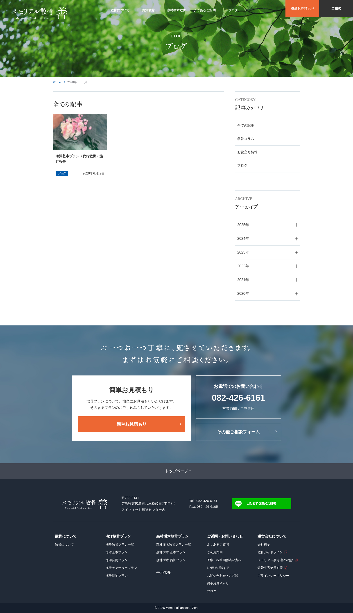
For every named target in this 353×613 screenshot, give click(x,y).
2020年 (72, 82)
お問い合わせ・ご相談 (222, 575)
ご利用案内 (215, 552)
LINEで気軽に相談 (261, 503)
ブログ (242, 165)
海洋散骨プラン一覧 (120, 544)
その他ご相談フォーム (238, 432)
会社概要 (264, 544)
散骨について (64, 544)
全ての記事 (245, 125)
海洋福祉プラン (117, 575)
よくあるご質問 (218, 544)
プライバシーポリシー (273, 575)
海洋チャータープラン (121, 568)
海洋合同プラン (117, 560)
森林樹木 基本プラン (171, 552)
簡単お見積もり (302, 8)
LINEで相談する (218, 568)
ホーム (57, 82)
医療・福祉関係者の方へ (224, 560)
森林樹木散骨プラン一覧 (173, 544)
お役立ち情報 (247, 152)
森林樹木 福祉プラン (171, 560)
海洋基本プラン (117, 552)
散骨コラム (245, 139)
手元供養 (163, 572)
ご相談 (336, 8)
